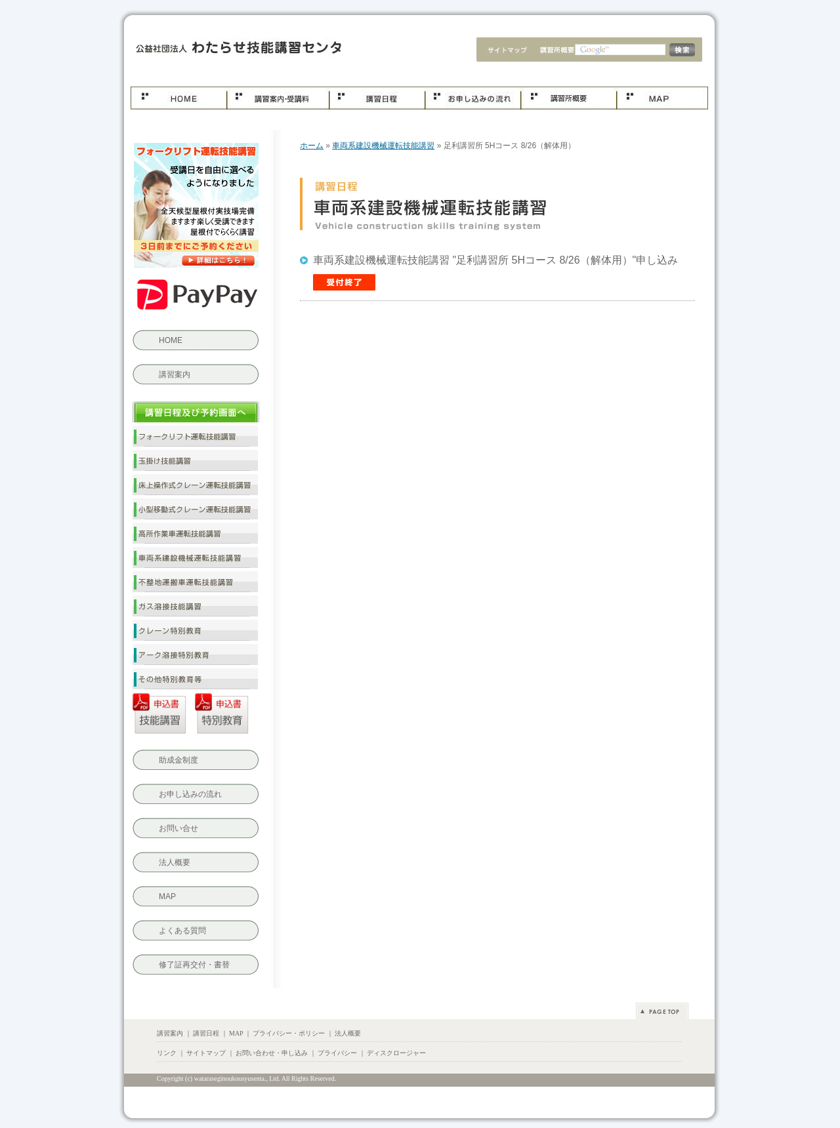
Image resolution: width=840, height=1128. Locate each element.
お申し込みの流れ (190, 794)
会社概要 (553, 51)
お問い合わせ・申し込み (272, 1053)
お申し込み (472, 98)
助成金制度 (178, 760)
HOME (170, 340)
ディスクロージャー (396, 1053)
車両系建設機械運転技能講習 (234, 49)
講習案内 (174, 374)
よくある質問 (182, 930)
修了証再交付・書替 (194, 964)
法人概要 (174, 862)
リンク (167, 1053)
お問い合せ (178, 828)
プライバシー (337, 1053)
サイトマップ (502, 51)
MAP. (662, 98)
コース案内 (277, 98)
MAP (167, 896)
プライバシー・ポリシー (289, 1033)
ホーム (178, 98)
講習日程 (377, 98)
